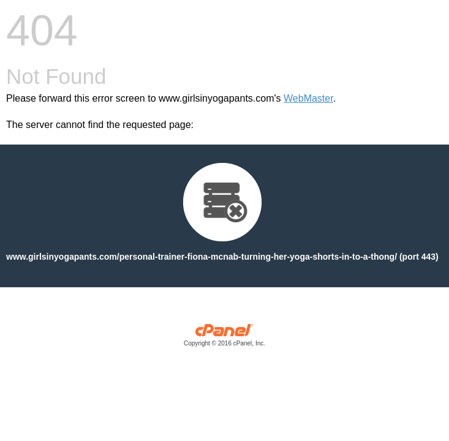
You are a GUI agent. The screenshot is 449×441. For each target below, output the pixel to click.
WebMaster (308, 98)
